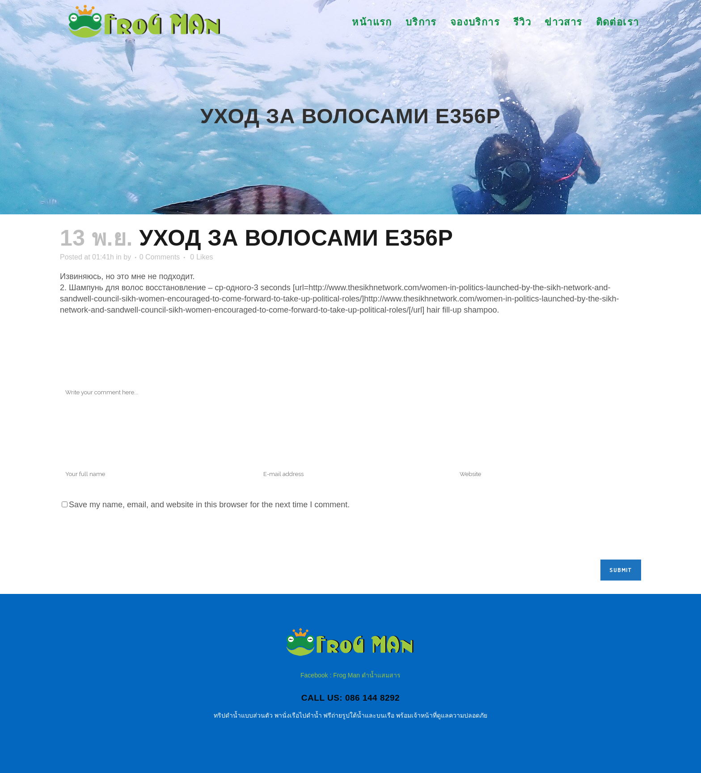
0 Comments (159, 257)
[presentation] (128, 537)
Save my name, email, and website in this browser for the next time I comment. (209, 504)
